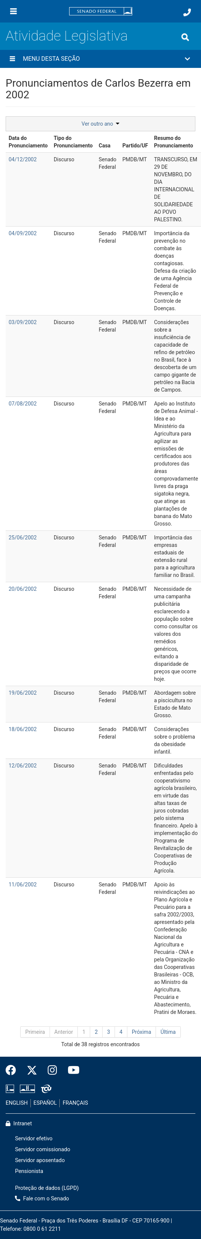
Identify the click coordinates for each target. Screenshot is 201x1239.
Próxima (141, 1032)
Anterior (63, 1032)
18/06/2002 (23, 729)
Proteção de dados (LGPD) (47, 1188)
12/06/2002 (23, 766)
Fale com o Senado (42, 1198)
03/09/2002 (23, 322)
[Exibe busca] (185, 37)
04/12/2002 (23, 159)
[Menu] (13, 11)
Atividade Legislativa (67, 35)
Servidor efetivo (34, 1138)
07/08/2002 (23, 404)
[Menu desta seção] (12, 59)
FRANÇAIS (75, 1103)
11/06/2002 (23, 885)
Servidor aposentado (40, 1160)
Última (167, 1032)
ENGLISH (17, 1103)
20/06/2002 (23, 589)
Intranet (19, 1123)
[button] (100, 59)
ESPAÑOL (45, 1103)
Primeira (35, 1032)
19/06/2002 (23, 693)
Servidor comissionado (42, 1149)
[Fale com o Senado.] (187, 12)
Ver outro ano (100, 124)
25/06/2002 (23, 538)
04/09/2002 (23, 233)
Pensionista (29, 1171)
